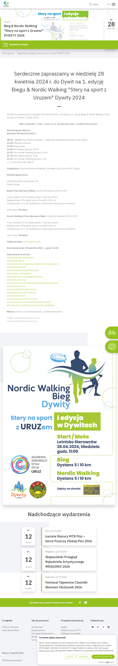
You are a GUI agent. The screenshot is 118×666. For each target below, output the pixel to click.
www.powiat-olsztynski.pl (19, 273)
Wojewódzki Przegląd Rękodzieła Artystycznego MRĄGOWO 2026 (64, 562)
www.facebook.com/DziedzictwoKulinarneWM (29, 302)
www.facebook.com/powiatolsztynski (25, 276)
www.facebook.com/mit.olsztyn (22, 289)
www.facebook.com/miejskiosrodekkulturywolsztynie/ (33, 283)
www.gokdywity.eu (15, 260)
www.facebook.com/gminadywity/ (23, 270)
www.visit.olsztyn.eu (16, 286)
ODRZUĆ (69, 657)
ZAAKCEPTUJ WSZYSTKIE (103, 657)
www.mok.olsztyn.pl (16, 279)
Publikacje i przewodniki (70, 633)
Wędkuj (64, 627)
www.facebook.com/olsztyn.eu (21, 292)
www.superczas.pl (31, 241)
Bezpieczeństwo (38, 630)
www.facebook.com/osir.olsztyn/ (22, 299)
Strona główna (8, 53)
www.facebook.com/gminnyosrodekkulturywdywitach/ (33, 264)
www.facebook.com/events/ (20, 257)
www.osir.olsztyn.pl (16, 295)
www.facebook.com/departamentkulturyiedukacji (30, 305)
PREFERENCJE (83, 657)
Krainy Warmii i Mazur (10, 630)
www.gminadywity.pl (16, 267)
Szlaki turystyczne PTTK (71, 630)
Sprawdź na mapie (15, 45)
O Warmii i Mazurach (10, 627)
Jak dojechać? (37, 627)
